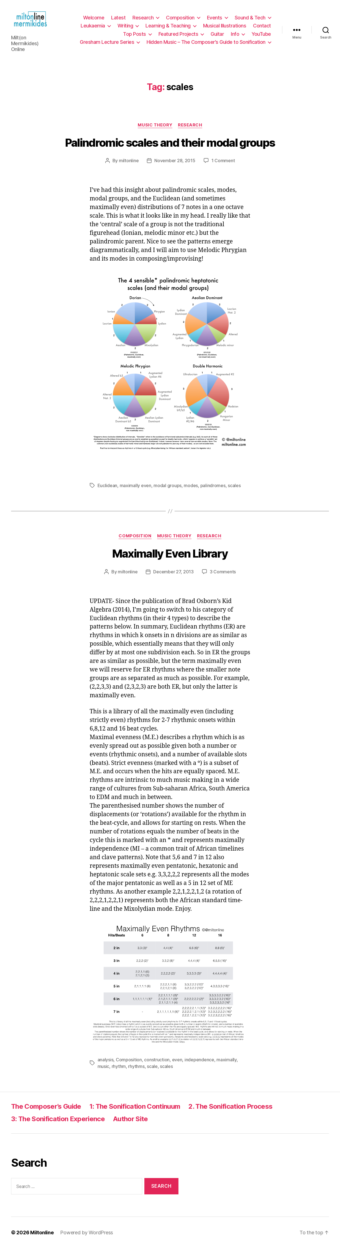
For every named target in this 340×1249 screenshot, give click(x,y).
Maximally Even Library (170, 554)
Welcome (93, 18)
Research (143, 18)
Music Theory (155, 125)
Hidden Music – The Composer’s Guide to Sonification (206, 42)
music (103, 1067)
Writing (125, 26)
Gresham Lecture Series (107, 42)
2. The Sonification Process (230, 1107)
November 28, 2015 (174, 161)
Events (214, 18)
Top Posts (134, 34)
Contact (262, 26)
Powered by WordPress (86, 1233)
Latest (118, 18)
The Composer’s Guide (46, 1107)
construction (157, 1061)
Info (235, 34)
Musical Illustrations (224, 26)
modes (191, 486)
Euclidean (107, 486)
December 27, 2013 (173, 572)
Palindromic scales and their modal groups (170, 143)
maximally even (135, 486)
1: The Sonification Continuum (135, 1107)
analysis (106, 1061)
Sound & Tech (250, 18)
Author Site (130, 1120)
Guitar (217, 34)
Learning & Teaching (168, 26)
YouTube (261, 34)
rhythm (119, 1067)
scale (152, 1067)
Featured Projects (178, 34)
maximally (226, 1061)
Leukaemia (93, 26)
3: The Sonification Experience (58, 1120)
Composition (180, 18)
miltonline (129, 161)
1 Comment (223, 161)
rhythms (136, 1067)
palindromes (213, 486)
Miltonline (41, 1233)
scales (234, 486)
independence (199, 1061)
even (177, 1061)
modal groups (167, 486)
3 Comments (223, 572)
